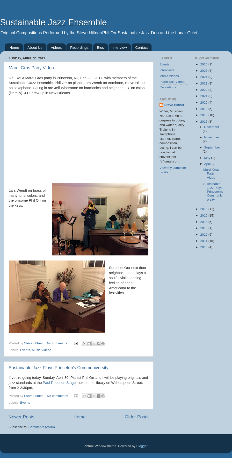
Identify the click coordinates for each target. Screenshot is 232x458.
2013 (204, 228)
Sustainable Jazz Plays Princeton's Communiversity (59, 367)
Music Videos (41, 350)
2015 (204, 215)
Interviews (167, 70)
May (207, 158)
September (212, 147)
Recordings (79, 47)
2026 (204, 64)
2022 (204, 90)
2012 (204, 234)
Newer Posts (21, 416)
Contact (141, 47)
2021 (204, 96)
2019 (204, 109)
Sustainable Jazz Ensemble (53, 22)
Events (25, 350)
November (211, 137)
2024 (204, 77)
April (208, 164)
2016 (204, 209)
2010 (204, 247)
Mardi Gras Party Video (31, 67)
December (211, 127)
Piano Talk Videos (172, 82)
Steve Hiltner (174, 105)
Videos (56, 47)
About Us (35, 47)
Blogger (141, 446)
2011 (204, 241)
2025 (204, 70)
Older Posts (137, 416)
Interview (119, 47)
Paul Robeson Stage (59, 383)
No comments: (58, 343)
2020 (204, 102)
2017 (204, 121)
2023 (204, 83)
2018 (204, 115)
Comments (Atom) (42, 427)
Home (14, 47)
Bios (100, 47)
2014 (204, 222)
